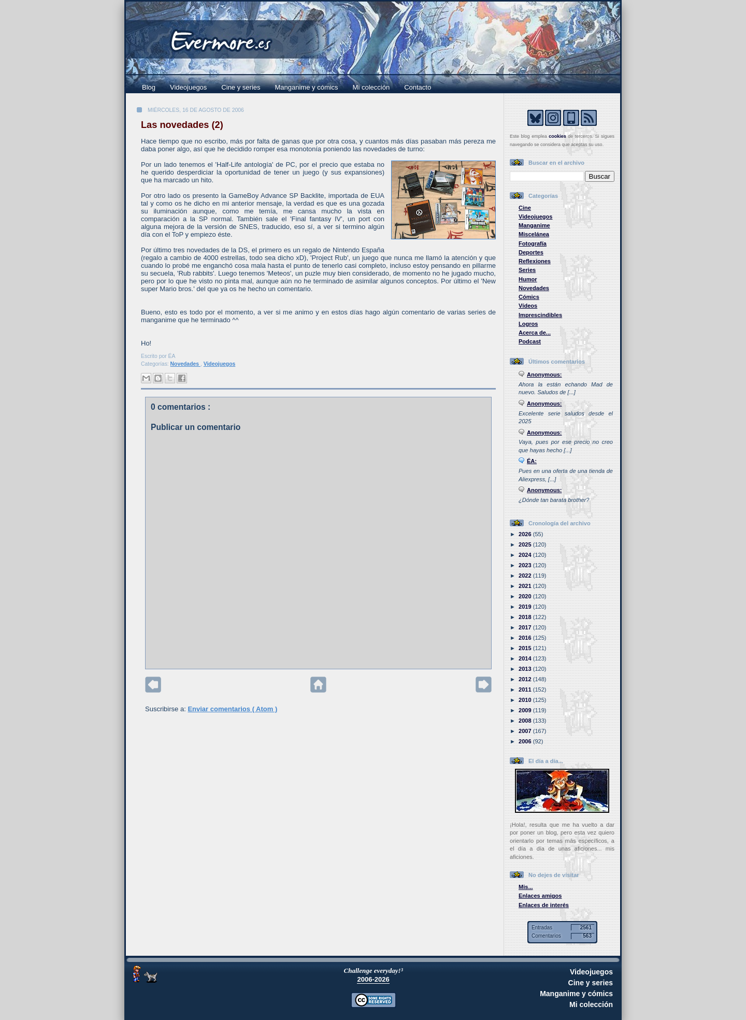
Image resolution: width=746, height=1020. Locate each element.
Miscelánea (534, 234)
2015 (526, 648)
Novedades (185, 364)
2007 (526, 731)
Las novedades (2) (182, 125)
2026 (526, 534)
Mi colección (371, 87)
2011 (526, 689)
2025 (526, 544)
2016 (526, 638)
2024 (526, 555)
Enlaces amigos (540, 896)
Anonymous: (544, 374)
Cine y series (240, 87)
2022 (526, 575)
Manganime (534, 225)
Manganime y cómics (306, 87)
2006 (526, 741)
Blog (148, 87)
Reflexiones (535, 261)
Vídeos (528, 306)
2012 (526, 679)
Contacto (417, 87)
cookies (557, 136)
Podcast (530, 341)
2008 (526, 720)
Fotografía (533, 243)
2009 (526, 710)
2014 (526, 658)
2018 (526, 617)
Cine (525, 208)
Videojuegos (188, 87)
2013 (526, 669)
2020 (526, 596)
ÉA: (532, 461)
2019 (526, 607)
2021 (526, 586)
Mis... (526, 887)
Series (527, 270)
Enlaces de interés (544, 905)
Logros (528, 324)
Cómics (529, 297)
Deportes (531, 252)
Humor (528, 279)
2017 (526, 627)
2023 (526, 565)
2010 (526, 700)
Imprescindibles (540, 315)
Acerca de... (535, 332)
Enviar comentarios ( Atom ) (232, 709)
